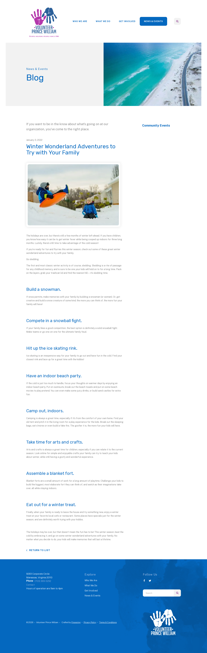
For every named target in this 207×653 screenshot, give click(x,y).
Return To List (39, 550)
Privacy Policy (90, 622)
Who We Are (80, 21)
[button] (177, 21)
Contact (30, 584)
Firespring (76, 622)
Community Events (156, 125)
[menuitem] (80, 21)
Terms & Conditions (108, 622)
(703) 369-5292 (43, 581)
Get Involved (127, 21)
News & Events (153, 21)
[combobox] (158, 593)
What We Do (103, 21)
